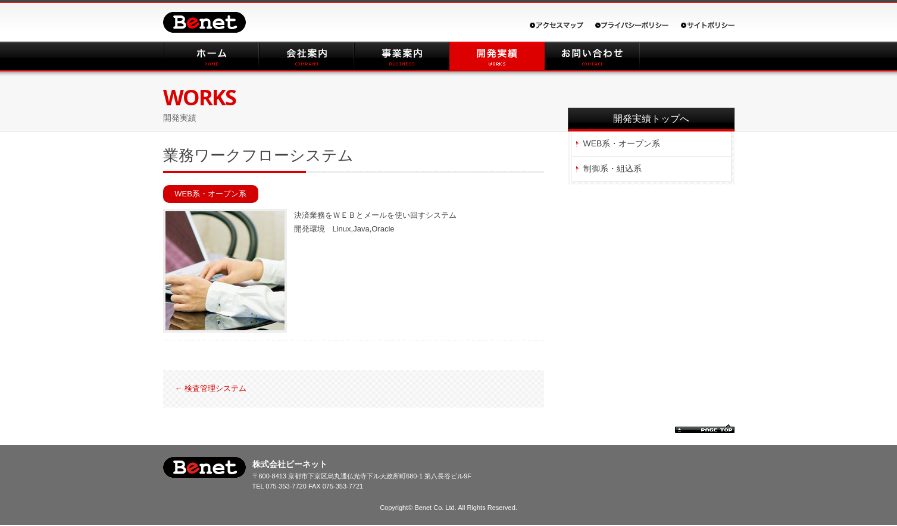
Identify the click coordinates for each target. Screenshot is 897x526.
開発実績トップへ (651, 119)
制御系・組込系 (612, 168)
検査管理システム (211, 388)
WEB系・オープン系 (210, 193)
